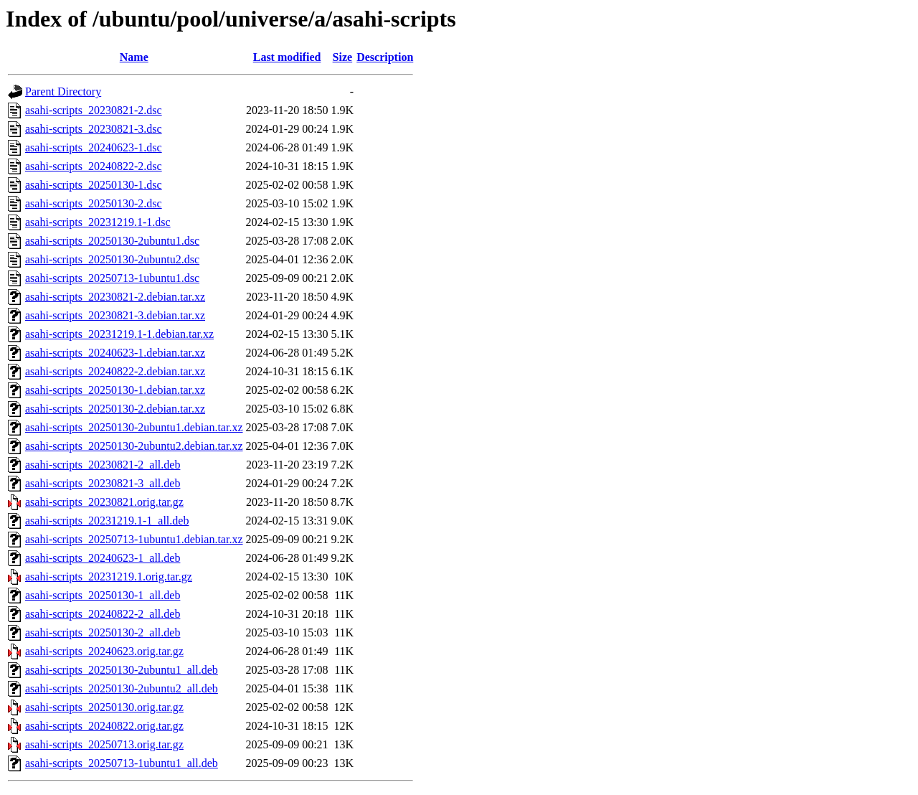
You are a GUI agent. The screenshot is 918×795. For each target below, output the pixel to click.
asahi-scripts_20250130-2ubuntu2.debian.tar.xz (134, 446)
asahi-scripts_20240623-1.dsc (93, 147)
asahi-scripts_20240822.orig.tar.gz (104, 726)
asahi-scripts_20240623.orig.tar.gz (104, 651)
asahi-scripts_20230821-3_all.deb (102, 483)
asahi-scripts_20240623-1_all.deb (102, 558)
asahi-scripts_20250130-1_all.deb (102, 595)
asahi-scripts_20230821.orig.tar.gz (104, 502)
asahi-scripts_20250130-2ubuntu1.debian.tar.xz (134, 427)
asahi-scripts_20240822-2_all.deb (102, 614)
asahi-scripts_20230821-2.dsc (93, 110)
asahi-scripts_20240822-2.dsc (93, 166)
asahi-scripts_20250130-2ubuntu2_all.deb (121, 688)
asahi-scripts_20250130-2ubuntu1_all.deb (121, 670)
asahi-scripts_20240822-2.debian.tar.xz (115, 371)
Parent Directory (63, 91)
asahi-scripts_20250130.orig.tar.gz (104, 707)
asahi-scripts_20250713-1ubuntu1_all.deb (121, 763)
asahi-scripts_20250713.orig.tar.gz (104, 744)
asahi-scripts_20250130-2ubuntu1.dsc (112, 241)
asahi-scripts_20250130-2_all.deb (102, 632)
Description (384, 57)
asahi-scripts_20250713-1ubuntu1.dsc (112, 278)
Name (134, 57)
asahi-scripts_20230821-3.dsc (93, 129)
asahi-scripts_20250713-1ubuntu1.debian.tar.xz (134, 539)
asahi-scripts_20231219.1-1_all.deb (107, 520)
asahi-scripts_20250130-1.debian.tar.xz (115, 390)
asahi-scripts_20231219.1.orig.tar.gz (108, 576)
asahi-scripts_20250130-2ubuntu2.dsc (112, 259)
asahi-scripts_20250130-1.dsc (93, 185)
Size (343, 57)
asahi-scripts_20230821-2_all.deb (102, 464)
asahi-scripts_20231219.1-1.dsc (98, 222)
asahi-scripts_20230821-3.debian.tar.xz (115, 315)
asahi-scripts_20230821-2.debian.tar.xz (115, 297)
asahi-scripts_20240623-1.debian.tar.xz (115, 353)
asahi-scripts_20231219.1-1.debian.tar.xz (119, 334)
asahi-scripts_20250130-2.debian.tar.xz (115, 409)
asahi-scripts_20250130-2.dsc (93, 203)
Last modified (287, 57)
